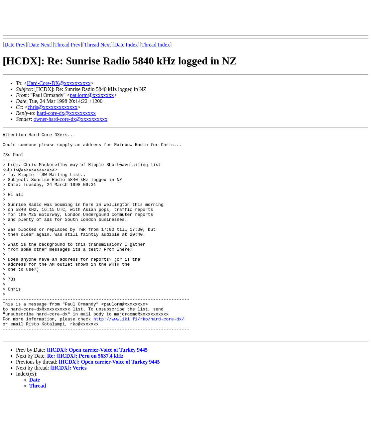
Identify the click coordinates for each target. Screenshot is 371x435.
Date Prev (15, 44)
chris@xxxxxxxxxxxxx (52, 107)
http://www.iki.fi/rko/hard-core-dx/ (138, 357)
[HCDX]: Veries (69, 408)
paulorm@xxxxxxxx (92, 95)
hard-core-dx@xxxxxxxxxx (66, 113)
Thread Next (97, 44)
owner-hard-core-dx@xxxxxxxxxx (70, 119)
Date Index (126, 44)
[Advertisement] (124, 18)
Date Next (40, 44)
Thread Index (155, 44)
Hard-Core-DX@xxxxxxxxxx (59, 83)
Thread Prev (67, 44)
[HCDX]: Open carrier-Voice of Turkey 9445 (97, 390)
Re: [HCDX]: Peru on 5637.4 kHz (85, 396)
